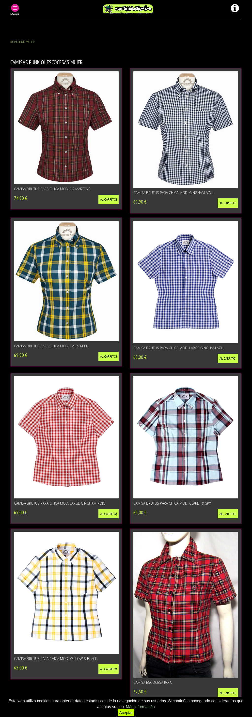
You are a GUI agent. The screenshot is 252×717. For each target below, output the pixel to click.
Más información (140, 707)
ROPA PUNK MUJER (22, 41)
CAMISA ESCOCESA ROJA (152, 682)
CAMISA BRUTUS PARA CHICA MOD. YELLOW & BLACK (55, 658)
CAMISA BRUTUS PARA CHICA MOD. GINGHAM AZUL (173, 192)
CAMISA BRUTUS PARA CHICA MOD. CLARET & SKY (172, 503)
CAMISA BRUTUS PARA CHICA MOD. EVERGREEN (51, 346)
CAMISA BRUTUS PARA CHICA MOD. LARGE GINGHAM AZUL (179, 348)
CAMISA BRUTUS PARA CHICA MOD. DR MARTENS (52, 189)
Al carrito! (108, 199)
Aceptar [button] (126, 713)
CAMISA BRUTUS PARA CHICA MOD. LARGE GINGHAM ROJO (60, 503)
